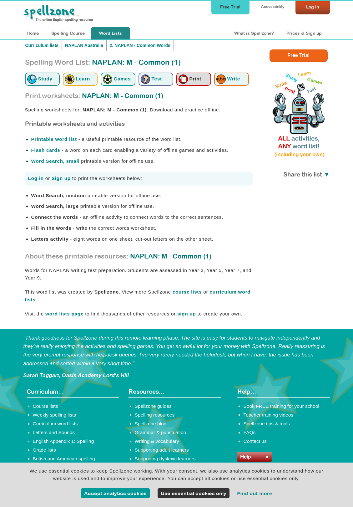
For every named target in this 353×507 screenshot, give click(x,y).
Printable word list (54, 139)
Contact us (255, 441)
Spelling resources (155, 414)
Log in (36, 178)
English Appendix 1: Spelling (63, 441)
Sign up (61, 178)
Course (68, 33)
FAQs (250, 432)
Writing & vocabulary (157, 441)
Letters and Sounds (54, 432)
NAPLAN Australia (84, 45)
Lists (110, 33)
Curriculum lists (42, 45)
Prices (304, 33)
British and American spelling (64, 458)
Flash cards (45, 150)
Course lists (45, 406)
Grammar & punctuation (160, 432)
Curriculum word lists (55, 423)
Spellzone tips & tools (267, 423)
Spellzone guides (153, 406)
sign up (186, 313)
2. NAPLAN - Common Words (140, 45)
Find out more (254, 493)
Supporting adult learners (162, 450)
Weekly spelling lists (54, 414)
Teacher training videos (269, 414)
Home (33, 33)
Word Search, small (55, 161)
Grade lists (44, 450)
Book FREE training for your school (281, 406)
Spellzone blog (151, 423)
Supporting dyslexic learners (165, 458)
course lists (187, 291)
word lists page (64, 313)
